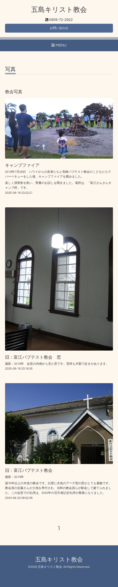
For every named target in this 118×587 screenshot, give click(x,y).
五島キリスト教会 (59, 9)
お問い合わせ (59, 28)
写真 (10, 69)
